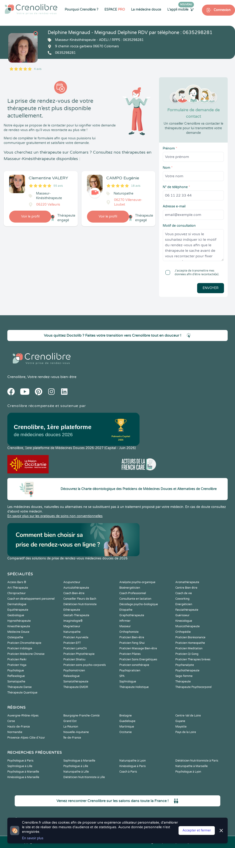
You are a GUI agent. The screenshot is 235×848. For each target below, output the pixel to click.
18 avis (135, 185)
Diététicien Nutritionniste (80, 604)
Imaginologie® (73, 620)
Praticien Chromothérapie (24, 643)
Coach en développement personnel (31, 598)
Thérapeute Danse (19, 687)
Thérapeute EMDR (75, 687)
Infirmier (125, 620)
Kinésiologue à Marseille (23, 777)
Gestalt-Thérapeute (76, 615)
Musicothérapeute (187, 626)
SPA (122, 676)
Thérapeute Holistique (134, 687)
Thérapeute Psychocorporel (193, 687)
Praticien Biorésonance (190, 637)
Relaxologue (71, 676)
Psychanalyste (184, 665)
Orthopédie (183, 631)
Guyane (180, 721)
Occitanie (125, 732)
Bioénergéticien (129, 587)
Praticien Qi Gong (187, 654)
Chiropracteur (16, 593)
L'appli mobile (180, 9)
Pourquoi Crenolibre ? (81, 9)
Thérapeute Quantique (22, 692)
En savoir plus (32, 838)
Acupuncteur (71, 582)
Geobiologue (15, 615)
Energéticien (183, 604)
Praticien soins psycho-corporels (84, 665)
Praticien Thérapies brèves (192, 659)
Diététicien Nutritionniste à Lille (84, 777)
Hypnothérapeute (19, 620)
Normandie (14, 732)
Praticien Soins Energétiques (138, 659)
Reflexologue (16, 676)
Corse (11, 721)
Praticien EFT (72, 643)
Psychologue (15, 670)
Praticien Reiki (16, 659)
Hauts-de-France (18, 726)
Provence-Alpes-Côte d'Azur (26, 737)
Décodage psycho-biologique (138, 604)
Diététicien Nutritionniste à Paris (196, 760)
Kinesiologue (183, 620)
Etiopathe (125, 609)
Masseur (125, 626)
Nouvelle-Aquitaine (76, 732)
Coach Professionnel (132, 593)
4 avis (38, 69)
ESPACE (114, 9)
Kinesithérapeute (18, 626)
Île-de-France (72, 737)
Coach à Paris (128, 771)
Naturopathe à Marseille (191, 766)
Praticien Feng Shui (132, 643)
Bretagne (125, 715)
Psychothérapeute (187, 670)
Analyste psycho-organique (137, 582)
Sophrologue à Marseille (79, 760)
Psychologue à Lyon (188, 771)
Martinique (126, 726)
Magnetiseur (71, 626)
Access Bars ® (16, 582)
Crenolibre (16, 377)
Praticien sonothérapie (134, 665)
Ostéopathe (15, 637)
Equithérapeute (17, 609)
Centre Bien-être (186, 587)
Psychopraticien (129, 670)
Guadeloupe (127, 721)
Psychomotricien (74, 670)
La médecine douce (146, 9)
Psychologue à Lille (75, 766)
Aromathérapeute (187, 582)
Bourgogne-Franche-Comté (81, 715)
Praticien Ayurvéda (75, 637)
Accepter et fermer (196, 830)
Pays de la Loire (185, 732)
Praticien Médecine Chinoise (26, 654)
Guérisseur (182, 615)
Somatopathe (16, 681)
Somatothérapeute (75, 681)
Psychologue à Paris (20, 760)
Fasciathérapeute (186, 609)
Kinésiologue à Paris (132, 766)
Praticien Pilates (130, 654)
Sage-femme (184, 676)
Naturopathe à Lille (76, 771)
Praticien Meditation (188, 648)
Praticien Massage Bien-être (138, 648)
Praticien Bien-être (131, 637)
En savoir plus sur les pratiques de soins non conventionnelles (55, 516)
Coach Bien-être (73, 593)
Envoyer (210, 288)
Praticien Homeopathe (190, 643)
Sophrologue (127, 681)
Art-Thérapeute (17, 587)
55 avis (58, 185)
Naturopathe (72, 631)
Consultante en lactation (135, 598)
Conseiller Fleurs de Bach (79, 598)
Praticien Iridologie (19, 648)
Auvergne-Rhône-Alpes (23, 715)
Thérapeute (183, 681)
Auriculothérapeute (76, 587)
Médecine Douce (18, 631)
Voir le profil (30, 216)
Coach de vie (183, 593)
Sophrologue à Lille (19, 766)
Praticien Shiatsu (74, 659)
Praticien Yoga (16, 665)
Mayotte (181, 726)
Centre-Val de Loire (188, 715)
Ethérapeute (71, 609)
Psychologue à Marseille (23, 771)
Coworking (182, 598)
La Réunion (70, 726)
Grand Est (70, 721)
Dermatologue (16, 604)
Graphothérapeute (131, 615)
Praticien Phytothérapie (79, 654)
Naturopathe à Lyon (132, 760)
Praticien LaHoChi (75, 648)
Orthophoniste (129, 631)
